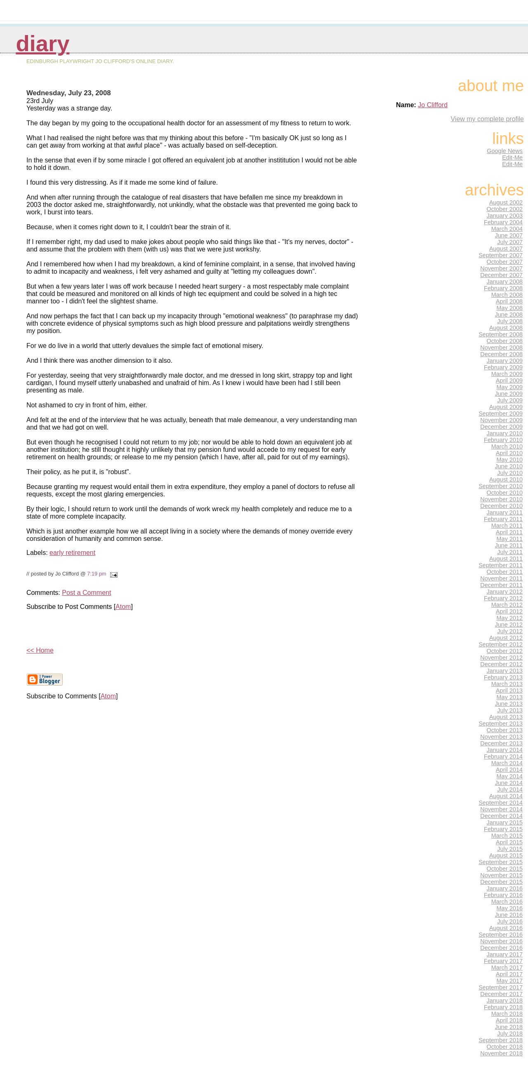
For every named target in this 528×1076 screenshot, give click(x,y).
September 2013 (500, 723)
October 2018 (505, 1046)
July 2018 (510, 1033)
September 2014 (500, 802)
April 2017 (509, 974)
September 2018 (500, 1040)
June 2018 (509, 1027)
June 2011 (509, 545)
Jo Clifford (433, 104)
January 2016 (505, 888)
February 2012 (503, 598)
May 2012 (510, 618)
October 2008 (505, 341)
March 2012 (507, 604)
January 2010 (505, 433)
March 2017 (507, 967)
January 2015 (505, 822)
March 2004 (507, 229)
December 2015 (501, 882)
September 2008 (500, 334)
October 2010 (505, 492)
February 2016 (503, 895)
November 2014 (501, 809)
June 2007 (509, 235)
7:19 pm (96, 574)
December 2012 (501, 664)
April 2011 (509, 532)
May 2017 (510, 980)
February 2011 (503, 519)
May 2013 (510, 697)
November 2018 (501, 1053)
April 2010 (509, 453)
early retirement (72, 552)
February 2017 (503, 961)
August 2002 (506, 202)
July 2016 (510, 921)
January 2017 (505, 954)
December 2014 (501, 816)
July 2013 (510, 710)
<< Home (40, 650)
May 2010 (510, 459)
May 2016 (510, 908)
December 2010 (501, 506)
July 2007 (510, 242)
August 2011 (506, 558)
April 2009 (509, 380)
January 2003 (505, 215)
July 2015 (510, 849)
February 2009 (503, 367)
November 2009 (501, 420)
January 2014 (505, 750)
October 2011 (505, 572)
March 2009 (507, 374)
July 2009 (510, 400)
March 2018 (507, 1013)
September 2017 (500, 987)
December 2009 (501, 426)
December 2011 (501, 585)
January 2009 (505, 360)
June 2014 (509, 783)
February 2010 (503, 440)
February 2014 (503, 756)
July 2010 (510, 473)
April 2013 (509, 690)
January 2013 (505, 670)
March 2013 (507, 684)
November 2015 (501, 875)
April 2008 (509, 301)
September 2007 (500, 255)
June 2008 (509, 314)
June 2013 (509, 703)
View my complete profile (487, 118)
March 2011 (507, 525)
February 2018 (503, 1007)
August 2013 (506, 717)
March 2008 (507, 294)
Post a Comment (86, 592)
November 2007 (501, 268)
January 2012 (505, 591)
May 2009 (510, 387)
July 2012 (510, 631)
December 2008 (501, 354)
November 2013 (501, 736)
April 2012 (509, 611)
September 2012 (500, 644)
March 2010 (507, 446)
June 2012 (509, 624)
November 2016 (501, 941)
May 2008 (510, 308)
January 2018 (505, 1000)
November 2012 (501, 657)
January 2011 (505, 512)
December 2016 (501, 947)
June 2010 (509, 466)
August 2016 (506, 928)
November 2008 (501, 347)
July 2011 (510, 552)
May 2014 (510, 776)
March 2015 (507, 835)
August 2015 (506, 855)
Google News (505, 151)
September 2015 (500, 862)
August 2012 (506, 637)
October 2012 (505, 651)
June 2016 (509, 915)
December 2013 (501, 743)
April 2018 (509, 1020)
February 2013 (503, 677)
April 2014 (509, 769)
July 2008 (510, 321)
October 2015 (505, 868)
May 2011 (510, 539)
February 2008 (503, 288)
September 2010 (500, 486)
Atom (123, 606)
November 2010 (501, 499)
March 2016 (507, 901)
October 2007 (505, 261)
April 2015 (509, 842)
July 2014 (510, 789)
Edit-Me (512, 157)
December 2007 (501, 275)
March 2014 (507, 763)
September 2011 (500, 565)
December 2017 (501, 994)
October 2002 (505, 209)
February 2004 (503, 222)
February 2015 (503, 829)
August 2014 (506, 796)
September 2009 (500, 413)
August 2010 (506, 479)
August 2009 (506, 407)
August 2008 (506, 327)
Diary (42, 43)
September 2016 (500, 934)
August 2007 (506, 248)
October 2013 (505, 730)
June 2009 (509, 393)
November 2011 (501, 578)
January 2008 (505, 281)
